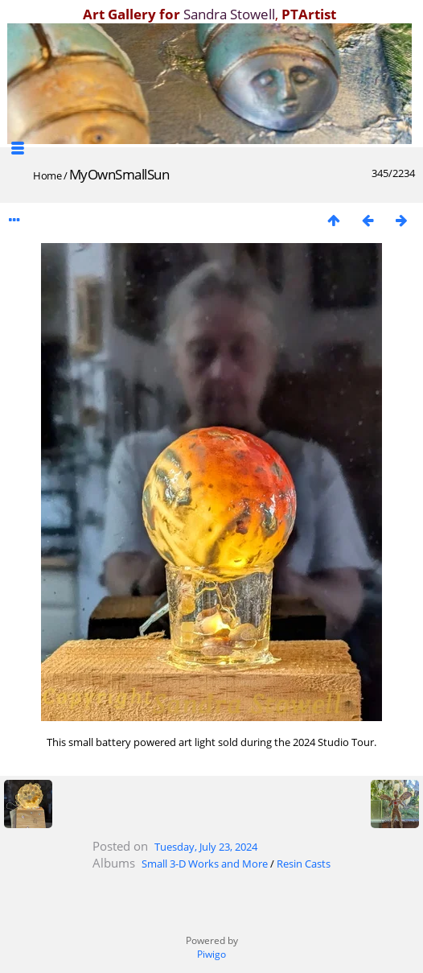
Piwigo (211, 954)
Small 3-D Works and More (205, 863)
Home (47, 175)
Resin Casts (304, 863)
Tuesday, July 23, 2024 (205, 846)
